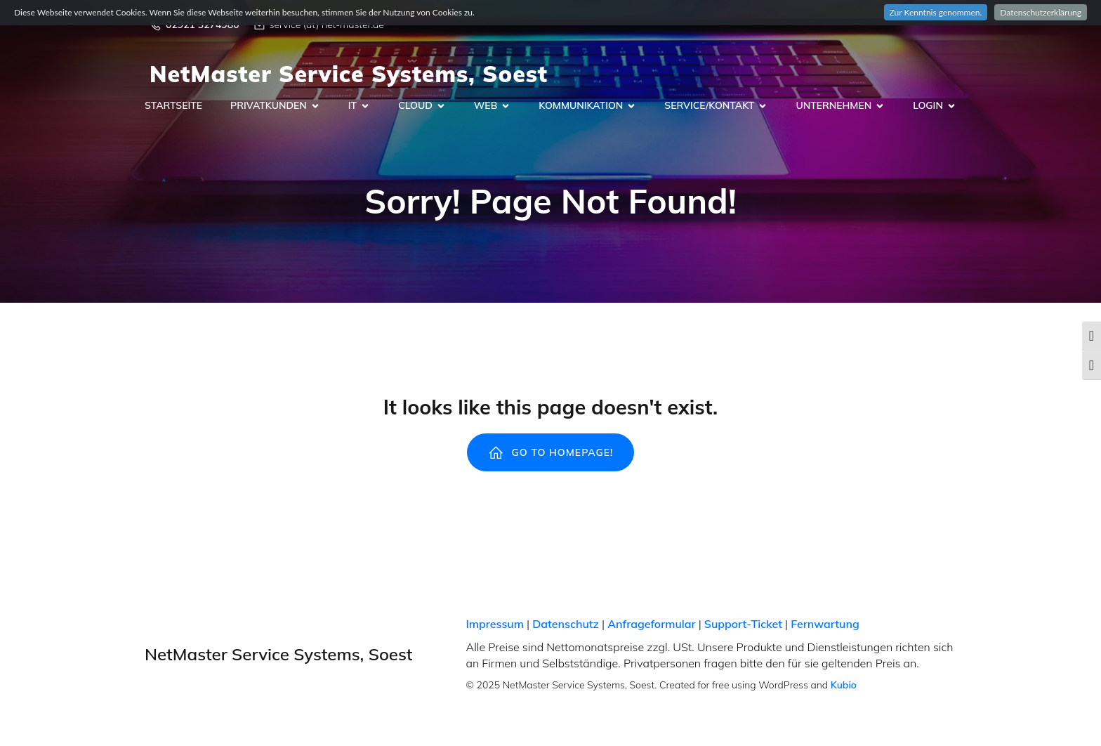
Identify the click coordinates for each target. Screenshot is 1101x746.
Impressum (495, 624)
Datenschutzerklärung (1040, 12)
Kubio (844, 685)
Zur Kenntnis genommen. (936, 12)
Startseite (173, 106)
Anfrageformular (651, 624)
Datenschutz (565, 624)
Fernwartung (825, 624)
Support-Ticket (743, 624)
